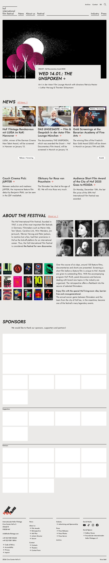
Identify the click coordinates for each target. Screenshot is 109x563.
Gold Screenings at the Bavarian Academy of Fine (88, 132)
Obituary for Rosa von (51, 179)
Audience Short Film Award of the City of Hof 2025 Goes (89, 181)
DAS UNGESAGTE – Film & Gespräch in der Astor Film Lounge (54, 132)
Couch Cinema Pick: (15, 179)
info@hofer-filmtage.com (11, 534)
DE (101, 4)
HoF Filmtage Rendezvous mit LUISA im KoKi (18, 132)
